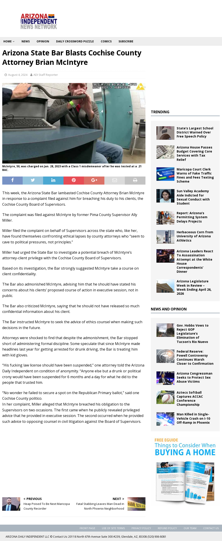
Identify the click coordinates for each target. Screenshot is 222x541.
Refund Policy (167, 528)
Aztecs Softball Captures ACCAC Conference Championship (190, 398)
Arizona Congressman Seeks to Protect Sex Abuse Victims (194, 377)
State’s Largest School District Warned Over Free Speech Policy (195, 132)
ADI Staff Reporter (45, 75)
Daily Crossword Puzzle (75, 41)
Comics (106, 41)
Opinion (43, 41)
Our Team (190, 528)
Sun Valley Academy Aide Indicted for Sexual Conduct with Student (193, 197)
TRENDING (160, 111)
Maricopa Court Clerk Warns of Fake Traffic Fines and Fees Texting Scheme (195, 175)
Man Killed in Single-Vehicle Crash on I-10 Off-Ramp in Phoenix (193, 418)
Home (7, 41)
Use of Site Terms (113, 528)
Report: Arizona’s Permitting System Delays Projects (192, 217)
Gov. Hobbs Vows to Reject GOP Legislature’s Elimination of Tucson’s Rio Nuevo (193, 333)
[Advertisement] (73, 460)
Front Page (87, 528)
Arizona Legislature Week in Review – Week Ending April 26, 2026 (194, 287)
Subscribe (126, 41)
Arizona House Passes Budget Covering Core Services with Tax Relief (194, 153)
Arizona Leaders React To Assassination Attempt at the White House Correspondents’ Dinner (195, 261)
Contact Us (211, 528)
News (26, 41)
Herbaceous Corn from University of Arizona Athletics (195, 236)
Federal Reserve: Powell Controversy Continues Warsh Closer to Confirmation (195, 357)
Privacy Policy (141, 528)
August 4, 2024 (17, 75)
